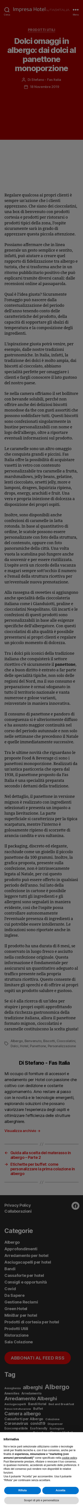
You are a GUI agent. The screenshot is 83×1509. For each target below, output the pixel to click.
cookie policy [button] (69, 1457)
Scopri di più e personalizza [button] (41, 1500)
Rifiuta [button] (22, 1490)
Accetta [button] (60, 1490)
